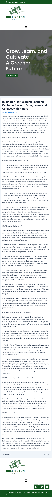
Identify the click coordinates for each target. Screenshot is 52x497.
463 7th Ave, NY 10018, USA (16, 2)
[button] (26, 27)
